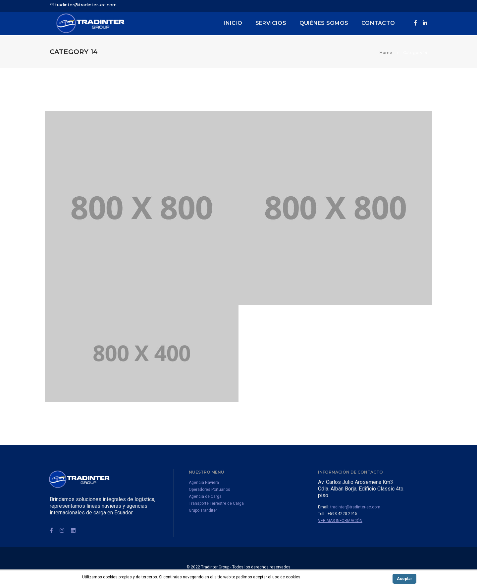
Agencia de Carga (205, 496)
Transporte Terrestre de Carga (216, 503)
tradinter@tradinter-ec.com (86, 4)
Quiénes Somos (323, 23)
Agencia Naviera (204, 482)
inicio (233, 23)
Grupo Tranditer (203, 510)
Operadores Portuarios (209, 489)
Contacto (378, 23)
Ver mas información (340, 520)
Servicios (270, 23)
